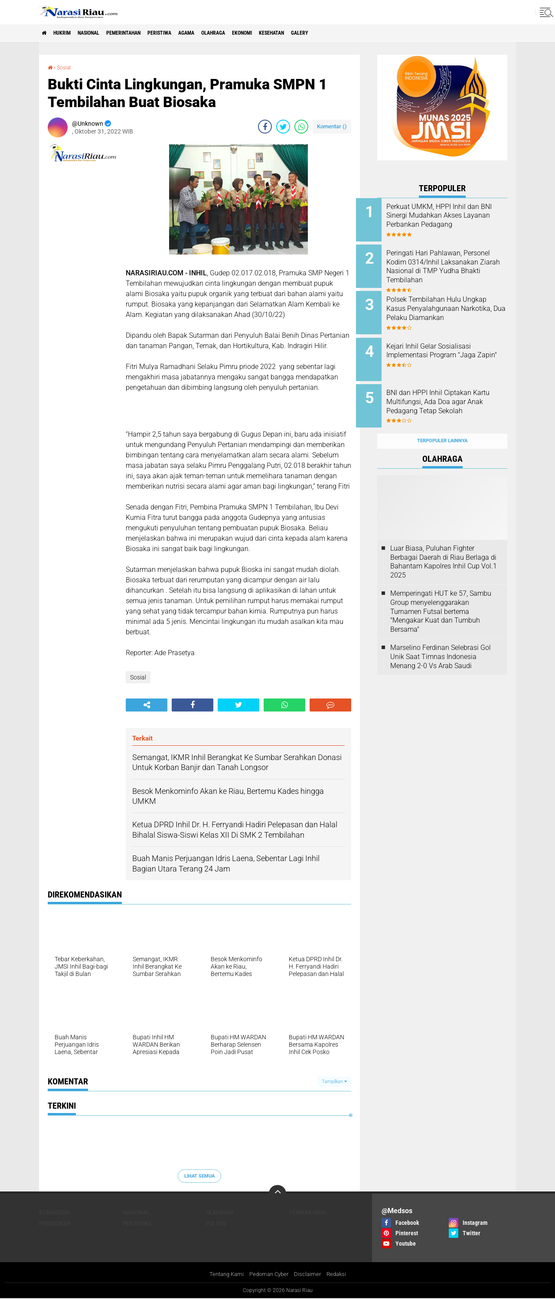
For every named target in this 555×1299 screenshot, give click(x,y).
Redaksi (340, 1274)
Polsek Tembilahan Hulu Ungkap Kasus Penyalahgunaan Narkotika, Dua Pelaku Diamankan (450, 307)
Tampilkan (334, 1081)
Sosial (66, 67)
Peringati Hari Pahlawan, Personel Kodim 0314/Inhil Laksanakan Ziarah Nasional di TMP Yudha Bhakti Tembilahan (452, 268)
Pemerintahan (146, 32)
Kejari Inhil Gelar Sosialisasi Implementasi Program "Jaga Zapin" (452, 347)
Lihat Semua (199, 1175)
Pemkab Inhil (308, 1212)
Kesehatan (331, 32)
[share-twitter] (283, 127)
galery (366, 32)
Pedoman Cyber (269, 1274)
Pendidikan (55, 1223)
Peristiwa (191, 32)
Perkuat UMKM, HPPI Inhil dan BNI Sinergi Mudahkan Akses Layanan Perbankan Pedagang (454, 220)
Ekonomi (294, 32)
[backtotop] (277, 1193)
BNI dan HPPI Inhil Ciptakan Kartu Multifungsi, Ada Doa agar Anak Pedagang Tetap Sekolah (450, 395)
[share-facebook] (265, 127)
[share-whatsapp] (301, 127)
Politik (216, 1223)
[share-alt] (146, 705)
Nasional (103, 32)
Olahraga (258, 32)
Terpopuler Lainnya (442, 424)
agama (225, 32)
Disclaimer (310, 1274)
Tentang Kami (223, 1274)
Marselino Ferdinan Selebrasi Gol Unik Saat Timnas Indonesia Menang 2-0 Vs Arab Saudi (440, 640)
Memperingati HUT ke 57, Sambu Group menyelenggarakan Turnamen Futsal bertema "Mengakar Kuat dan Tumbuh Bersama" (440, 594)
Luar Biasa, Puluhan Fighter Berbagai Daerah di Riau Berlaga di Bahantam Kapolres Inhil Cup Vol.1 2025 (443, 544)
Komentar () (332, 126)
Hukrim (69, 32)
